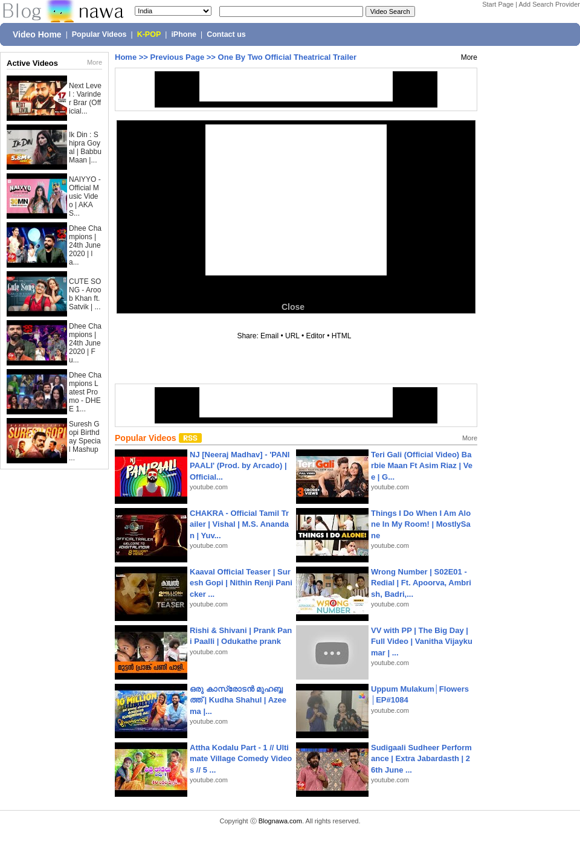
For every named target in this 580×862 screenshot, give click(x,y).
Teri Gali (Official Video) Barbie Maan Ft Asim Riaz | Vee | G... (421, 465)
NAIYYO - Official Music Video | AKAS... (85, 196)
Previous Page (177, 57)
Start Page (498, 4)
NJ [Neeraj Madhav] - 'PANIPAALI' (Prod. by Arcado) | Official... (239, 465)
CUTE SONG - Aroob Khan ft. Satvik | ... (85, 294)
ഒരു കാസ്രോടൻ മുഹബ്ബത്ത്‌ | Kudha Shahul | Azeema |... (238, 699)
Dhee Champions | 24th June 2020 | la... (85, 245)
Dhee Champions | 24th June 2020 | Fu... (85, 343)
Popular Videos (99, 34)
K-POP (149, 34)
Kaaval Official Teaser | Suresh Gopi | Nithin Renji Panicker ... (241, 582)
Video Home (37, 34)
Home (126, 57)
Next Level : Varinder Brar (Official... (85, 98)
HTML (341, 336)
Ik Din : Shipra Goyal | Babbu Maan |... (85, 147)
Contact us (226, 34)
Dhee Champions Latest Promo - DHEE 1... (85, 392)
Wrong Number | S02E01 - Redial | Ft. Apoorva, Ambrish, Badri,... (421, 582)
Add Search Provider (550, 4)
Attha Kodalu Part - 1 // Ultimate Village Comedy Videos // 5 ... (241, 758)
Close (293, 307)
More (94, 62)
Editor (315, 336)
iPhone (183, 34)
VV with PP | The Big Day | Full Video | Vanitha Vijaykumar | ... (421, 641)
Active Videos (32, 63)
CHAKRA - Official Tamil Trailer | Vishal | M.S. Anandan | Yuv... (239, 524)
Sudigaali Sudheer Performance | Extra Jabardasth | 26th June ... (421, 758)
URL (292, 336)
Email (269, 336)
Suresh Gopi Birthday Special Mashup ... (85, 441)
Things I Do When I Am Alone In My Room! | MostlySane (421, 524)
